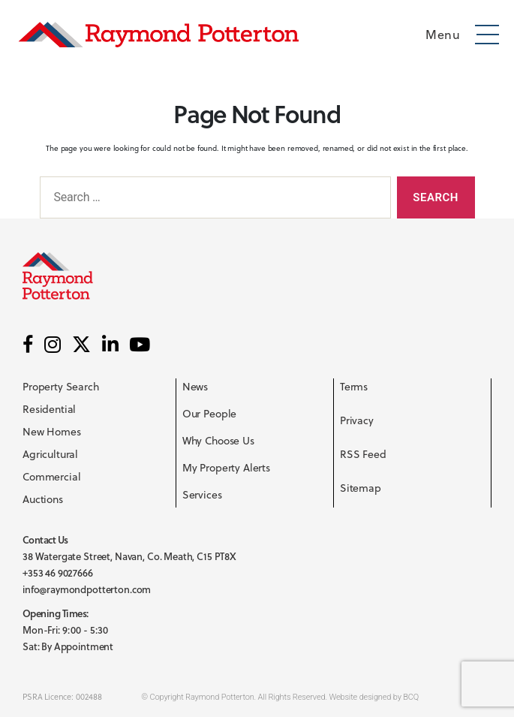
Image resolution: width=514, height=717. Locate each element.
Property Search (61, 386)
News (195, 386)
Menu (442, 34)
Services (202, 494)
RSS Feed (363, 454)
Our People (209, 413)
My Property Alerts (226, 467)
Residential (49, 409)
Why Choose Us (218, 440)
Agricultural (50, 454)
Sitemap (360, 488)
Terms (354, 386)
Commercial (52, 476)
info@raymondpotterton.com (87, 589)
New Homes (52, 431)
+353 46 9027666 (58, 573)
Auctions (43, 499)
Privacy (357, 420)
